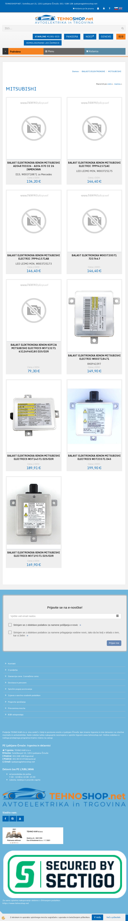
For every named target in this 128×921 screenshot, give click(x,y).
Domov (75, 71)
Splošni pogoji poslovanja (20, 689)
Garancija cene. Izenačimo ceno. (23, 676)
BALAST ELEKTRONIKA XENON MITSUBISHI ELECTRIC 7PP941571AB (33, 257)
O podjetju (13, 669)
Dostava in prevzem (17, 682)
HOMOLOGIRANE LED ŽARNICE (42, 43)
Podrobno (11, 51)
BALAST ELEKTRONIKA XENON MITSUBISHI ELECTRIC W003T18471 (94, 357)
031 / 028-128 (66, 3)
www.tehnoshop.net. (93, 735)
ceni (110, 83)
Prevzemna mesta (16, 708)
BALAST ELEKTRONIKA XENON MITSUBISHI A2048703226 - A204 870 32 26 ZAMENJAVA (33, 166)
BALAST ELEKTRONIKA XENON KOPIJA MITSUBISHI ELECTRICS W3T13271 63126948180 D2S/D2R (34, 348)
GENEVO (106, 36)
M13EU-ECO (47, 36)
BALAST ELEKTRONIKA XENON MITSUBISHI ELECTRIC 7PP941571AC (94, 164)
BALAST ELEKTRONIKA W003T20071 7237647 (94, 257)
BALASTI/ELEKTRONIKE (93, 71)
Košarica (92, 51)
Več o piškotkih (113, 917)
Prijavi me (114, 643)
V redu (97, 917)
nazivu (118, 83)
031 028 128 (18, 756)
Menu (49, 51)
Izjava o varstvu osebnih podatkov (24, 695)
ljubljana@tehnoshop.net (85, 3)
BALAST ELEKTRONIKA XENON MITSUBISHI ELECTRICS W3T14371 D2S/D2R (33, 457)
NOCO (90, 36)
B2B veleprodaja (15, 714)
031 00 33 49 (19, 758)
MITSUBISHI (114, 71)
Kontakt (12, 663)
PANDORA (72, 36)
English (120, 8)
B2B (120, 36)
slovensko (116, 8)
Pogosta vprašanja (17, 701)
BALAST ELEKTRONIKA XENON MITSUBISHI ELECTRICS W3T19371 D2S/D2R (33, 554)
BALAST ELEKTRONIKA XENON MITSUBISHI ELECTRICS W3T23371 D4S (94, 457)
